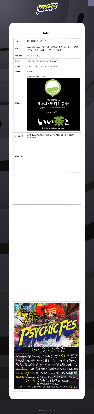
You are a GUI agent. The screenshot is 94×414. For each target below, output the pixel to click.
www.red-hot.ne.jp (64, 61)
